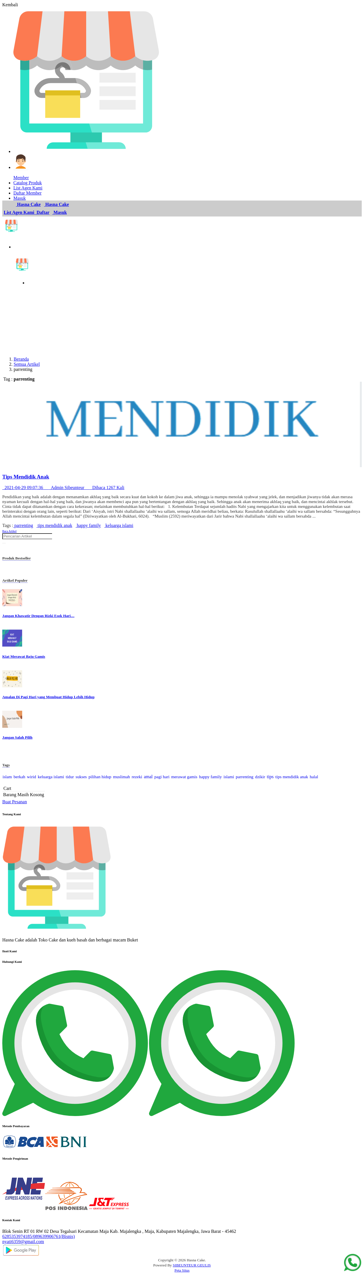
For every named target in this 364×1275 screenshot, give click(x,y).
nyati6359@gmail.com (23, 1241)
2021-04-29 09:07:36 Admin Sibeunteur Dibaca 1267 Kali (63, 487)
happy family (88, 525)
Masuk (59, 212)
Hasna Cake (28, 204)
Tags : (7, 525)
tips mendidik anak (54, 525)
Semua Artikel (27, 364)
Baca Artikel (9, 531)
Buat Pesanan (14, 801)
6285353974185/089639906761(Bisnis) (38, 1236)
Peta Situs (182, 1270)
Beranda (21, 359)
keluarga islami (118, 525)
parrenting (23, 525)
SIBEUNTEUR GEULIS (192, 1265)
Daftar (42, 212)
